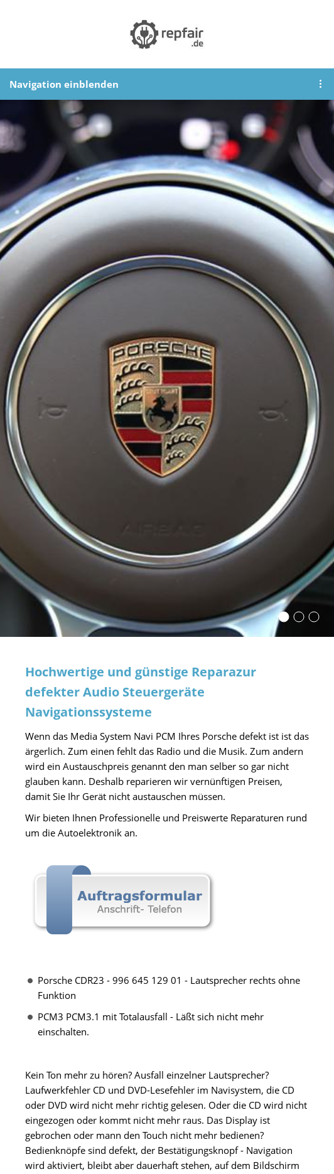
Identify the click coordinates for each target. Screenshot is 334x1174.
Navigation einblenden (64, 84)
